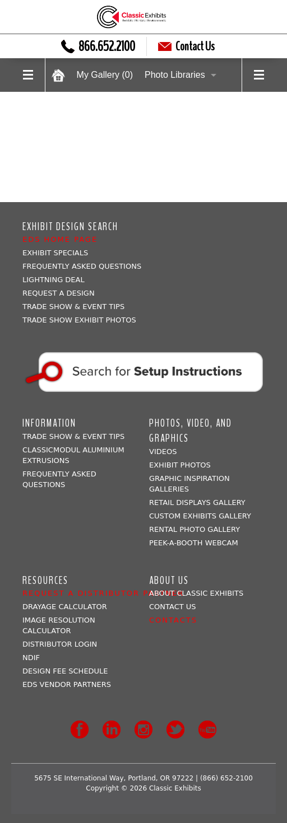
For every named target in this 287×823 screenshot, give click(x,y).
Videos (163, 451)
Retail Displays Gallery (197, 502)
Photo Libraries (175, 75)
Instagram (143, 729)
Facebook (80, 729)
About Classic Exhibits (196, 593)
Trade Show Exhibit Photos (79, 320)
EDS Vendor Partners (66, 684)
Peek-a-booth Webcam (193, 543)
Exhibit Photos (180, 465)
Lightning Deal (53, 279)
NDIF (31, 657)
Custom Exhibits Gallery (200, 516)
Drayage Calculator (64, 606)
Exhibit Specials (55, 253)
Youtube (207, 729)
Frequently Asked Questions (81, 266)
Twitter (175, 729)
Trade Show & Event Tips (73, 306)
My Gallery (105, 75)
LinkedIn (112, 729)
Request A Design (58, 293)
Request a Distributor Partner (103, 593)
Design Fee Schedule (65, 671)
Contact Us (186, 46)
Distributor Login (59, 644)
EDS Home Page (60, 239)
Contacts (173, 620)
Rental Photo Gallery (194, 529)
